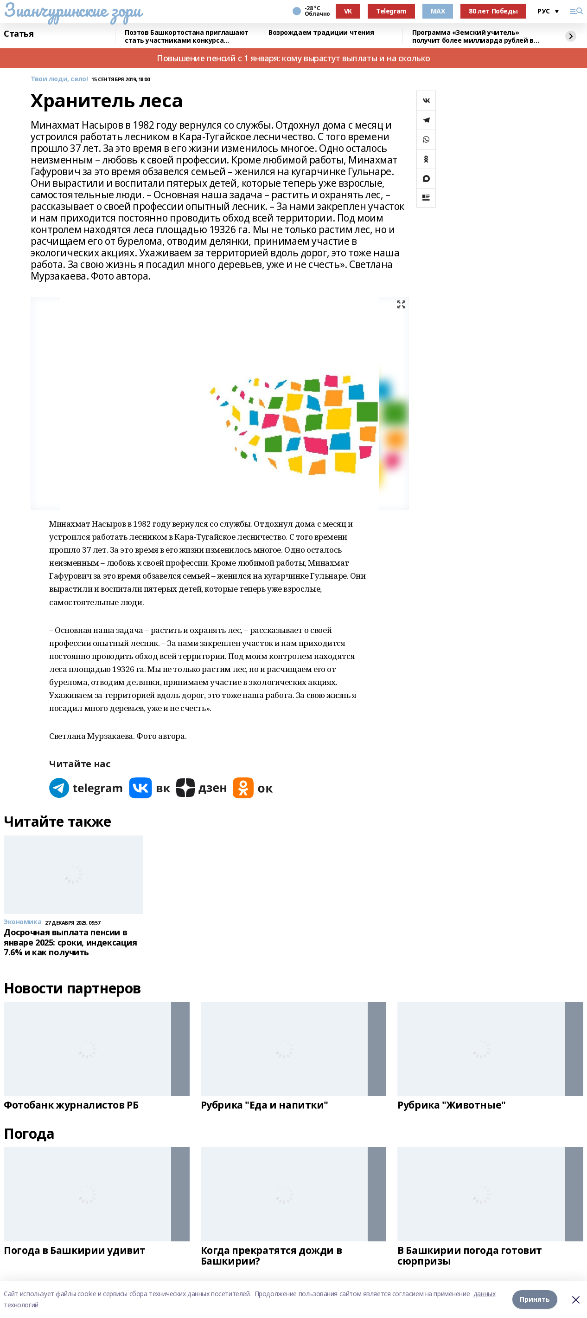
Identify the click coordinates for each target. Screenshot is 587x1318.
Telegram (391, 11)
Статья (18, 34)
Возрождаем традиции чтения (321, 33)
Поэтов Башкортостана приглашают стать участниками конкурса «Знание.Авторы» (187, 36)
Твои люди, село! (59, 79)
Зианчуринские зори (72, 9)
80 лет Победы (493, 11)
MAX (438, 11)
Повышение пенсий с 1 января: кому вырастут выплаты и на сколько (293, 58)
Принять (535, 1299)
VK (348, 11)
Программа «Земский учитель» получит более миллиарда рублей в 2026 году (473, 36)
